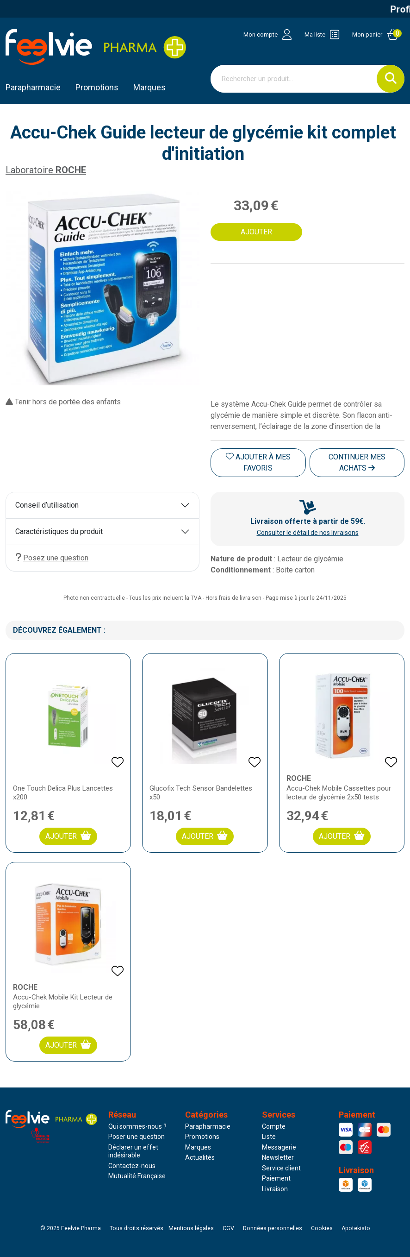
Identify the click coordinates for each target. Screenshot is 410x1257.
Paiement (276, 1178)
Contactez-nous (131, 1165)
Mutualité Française (137, 1176)
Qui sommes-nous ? (137, 1126)
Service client (281, 1168)
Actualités (200, 1157)
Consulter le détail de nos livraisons (308, 532)
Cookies (322, 1228)
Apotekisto (356, 1228)
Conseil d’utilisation (47, 505)
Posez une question (51, 557)
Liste (269, 1136)
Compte (274, 1126)
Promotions (202, 1136)
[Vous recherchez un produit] (294, 79)
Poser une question (136, 1136)
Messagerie (279, 1147)
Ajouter (68, 836)
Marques (149, 87)
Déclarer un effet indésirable (133, 1151)
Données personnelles (272, 1228)
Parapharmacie (33, 87)
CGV (228, 1228)
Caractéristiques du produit (59, 531)
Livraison (275, 1189)
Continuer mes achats (357, 462)
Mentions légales (191, 1228)
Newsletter (278, 1157)
